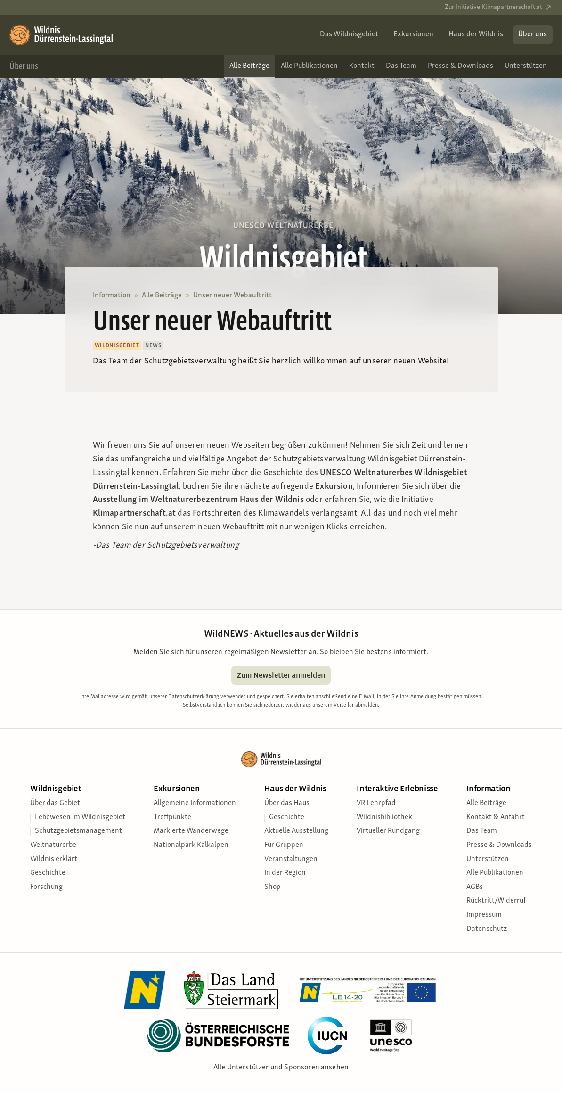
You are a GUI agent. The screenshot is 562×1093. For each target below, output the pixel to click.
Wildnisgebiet (55, 788)
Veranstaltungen (291, 859)
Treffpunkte (172, 817)
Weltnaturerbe (53, 845)
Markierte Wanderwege (191, 831)
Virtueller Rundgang (388, 831)
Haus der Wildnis (295, 788)
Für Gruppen (283, 845)
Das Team (481, 831)
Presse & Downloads (499, 845)
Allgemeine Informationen (195, 803)
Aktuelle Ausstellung (296, 831)
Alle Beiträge (162, 295)
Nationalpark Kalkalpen (191, 845)
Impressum (484, 915)
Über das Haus (287, 803)
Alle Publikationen (494, 873)
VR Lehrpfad (376, 803)
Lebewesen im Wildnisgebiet (80, 817)
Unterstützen (487, 859)
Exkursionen (177, 788)
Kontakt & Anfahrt (495, 817)
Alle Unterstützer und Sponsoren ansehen (281, 1067)
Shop (272, 887)
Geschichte (47, 873)
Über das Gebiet (55, 803)
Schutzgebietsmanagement (78, 831)
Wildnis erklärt (53, 859)
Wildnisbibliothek (384, 817)
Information (111, 295)
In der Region (285, 873)
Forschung (46, 887)
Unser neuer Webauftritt (232, 295)
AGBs (474, 887)
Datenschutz (486, 929)
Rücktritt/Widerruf (496, 900)
